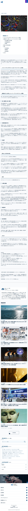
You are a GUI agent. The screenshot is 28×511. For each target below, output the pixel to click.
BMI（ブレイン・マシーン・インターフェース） (9, 456)
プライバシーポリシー (14, 505)
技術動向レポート (4, 500)
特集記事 (2, 6)
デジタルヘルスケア (15, 450)
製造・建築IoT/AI (10, 453)
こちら (17, 279)
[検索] (25, 442)
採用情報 (2, 495)
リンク (23, 253)
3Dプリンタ (18, 456)
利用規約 (14, 506)
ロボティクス (20, 450)
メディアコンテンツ (4, 497)
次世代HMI (10, 452)
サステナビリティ (21, 453)
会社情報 (2, 492)
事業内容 (2, 487)
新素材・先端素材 (4, 13)
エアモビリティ (9, 449)
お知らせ (2, 490)
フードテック (16, 453)
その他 (3, 469)
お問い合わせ (3, 502)
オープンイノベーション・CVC (7, 450)
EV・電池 (4, 449)
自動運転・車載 (5, 453)
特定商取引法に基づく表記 (14, 507)
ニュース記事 (3, 467)
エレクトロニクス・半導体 (15, 449)
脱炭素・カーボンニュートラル (17, 452)
